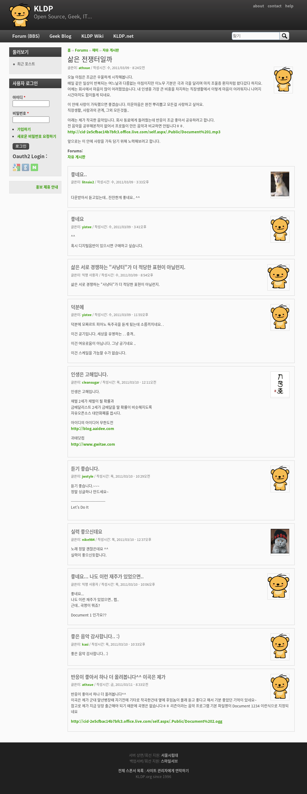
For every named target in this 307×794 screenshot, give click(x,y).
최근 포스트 (26, 64)
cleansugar (90, 382)
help (289, 6)
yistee (86, 226)
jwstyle (87, 476)
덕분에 (77, 307)
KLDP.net (123, 36)
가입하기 (24, 129)
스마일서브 (169, 761)
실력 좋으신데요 (86, 531)
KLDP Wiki (92, 36)
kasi (85, 644)
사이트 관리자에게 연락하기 (167, 770)
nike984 (88, 539)
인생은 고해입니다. (89, 374)
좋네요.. (79, 174)
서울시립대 (169, 755)
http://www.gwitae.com (93, 444)
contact (275, 6)
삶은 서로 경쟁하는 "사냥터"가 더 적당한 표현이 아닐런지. (128, 267)
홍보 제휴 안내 (47, 187)
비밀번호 (21, 113)
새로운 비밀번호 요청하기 (36, 136)
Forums (81, 50)
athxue (84, 67)
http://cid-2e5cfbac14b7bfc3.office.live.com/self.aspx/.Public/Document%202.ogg (146, 721)
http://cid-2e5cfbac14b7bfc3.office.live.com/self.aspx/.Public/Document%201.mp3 (144, 132)
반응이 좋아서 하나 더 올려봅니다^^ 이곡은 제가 (118, 676)
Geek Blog (60, 36)
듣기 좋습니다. (85, 468)
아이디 (19, 97)
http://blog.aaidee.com (92, 428)
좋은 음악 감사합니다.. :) (95, 636)
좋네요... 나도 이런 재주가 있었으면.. (107, 576)
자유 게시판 (111, 50)
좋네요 (77, 218)
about (258, 6)
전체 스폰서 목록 (131, 770)
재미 (95, 50)
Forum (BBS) (26, 36)
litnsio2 (88, 181)
